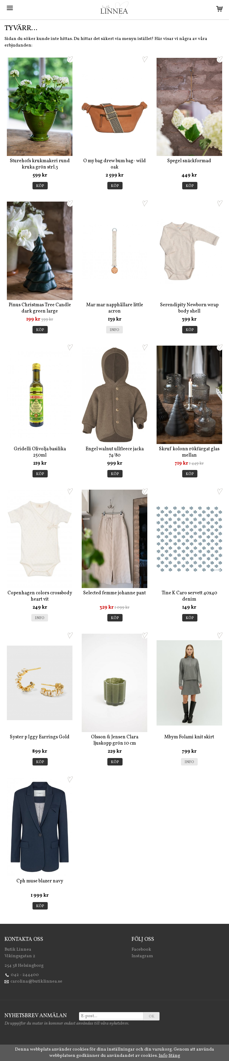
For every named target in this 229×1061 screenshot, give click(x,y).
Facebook (141, 949)
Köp (40, 186)
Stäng (174, 1056)
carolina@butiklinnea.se (36, 981)
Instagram (142, 956)
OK (151, 1016)
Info (114, 330)
